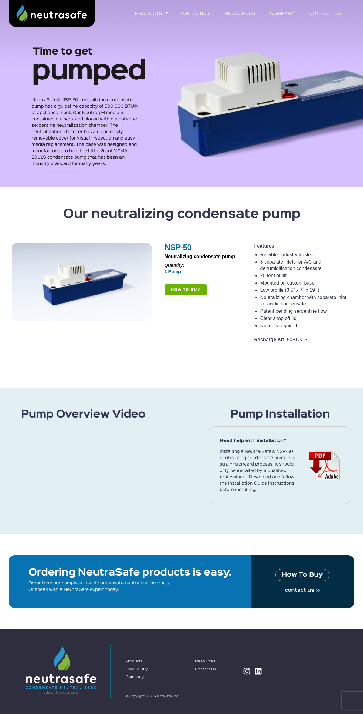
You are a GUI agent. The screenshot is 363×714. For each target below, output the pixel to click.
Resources (240, 13)
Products (148, 13)
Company (282, 13)
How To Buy (194, 13)
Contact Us (325, 13)
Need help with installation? (253, 441)
